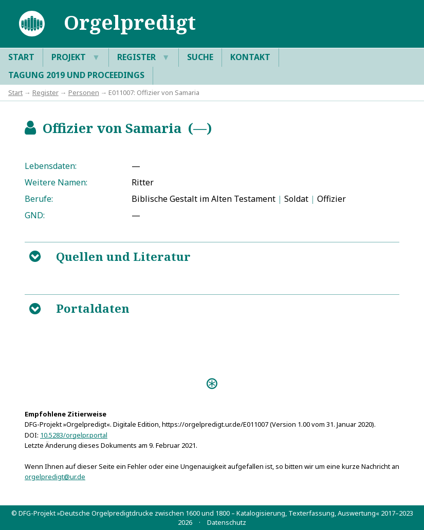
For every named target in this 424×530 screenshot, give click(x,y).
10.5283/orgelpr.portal (73, 435)
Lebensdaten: (51, 166)
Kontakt (250, 57)
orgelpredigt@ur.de (55, 476)
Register (143, 57)
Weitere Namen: (56, 182)
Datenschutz (226, 522)
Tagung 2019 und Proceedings (76, 75)
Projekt (75, 57)
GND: (35, 215)
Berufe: (39, 198)
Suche (200, 57)
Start (21, 57)
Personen (83, 92)
